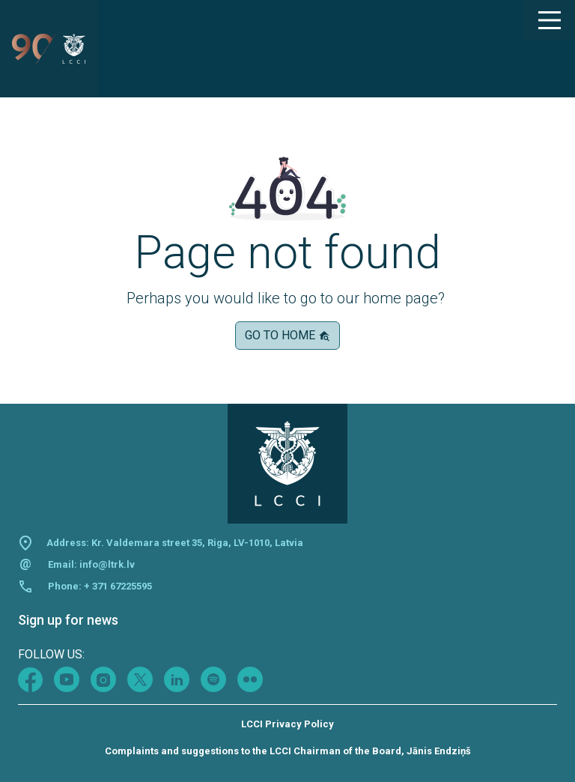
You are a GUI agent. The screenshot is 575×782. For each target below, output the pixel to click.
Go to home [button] (287, 335)
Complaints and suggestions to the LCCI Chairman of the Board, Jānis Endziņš (288, 751)
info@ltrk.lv (107, 564)
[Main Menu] (549, 20)
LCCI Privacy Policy (287, 724)
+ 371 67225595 (118, 586)
